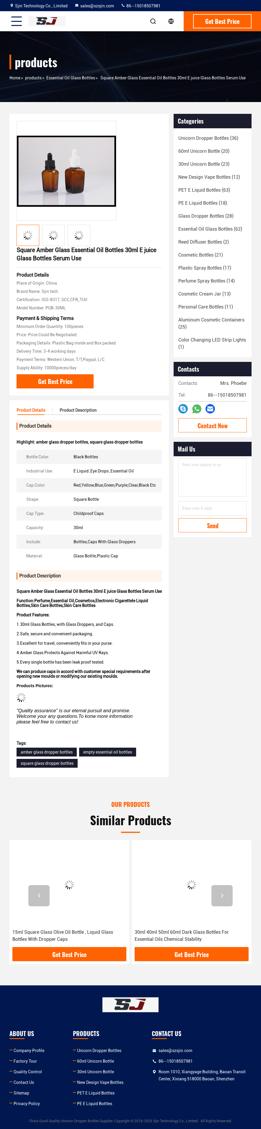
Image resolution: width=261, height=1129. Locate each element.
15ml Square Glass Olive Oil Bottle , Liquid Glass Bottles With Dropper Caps (62, 935)
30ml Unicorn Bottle (95, 1071)
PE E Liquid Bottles (94, 1103)
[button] (39, 895)
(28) (206, 216)
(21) (200, 255)
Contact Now (213, 425)
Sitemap (21, 1093)
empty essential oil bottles (107, 752)
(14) (206, 281)
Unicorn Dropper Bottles (99, 1050)
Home (14, 78)
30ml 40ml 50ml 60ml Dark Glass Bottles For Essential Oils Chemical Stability (182, 935)
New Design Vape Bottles (100, 1082)
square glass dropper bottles (47, 763)
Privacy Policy (27, 1103)
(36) (208, 138)
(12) (209, 177)
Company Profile (29, 1050)
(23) (203, 164)
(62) (210, 229)
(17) (204, 268)
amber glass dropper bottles (47, 752)
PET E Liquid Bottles (96, 1093)
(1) (212, 343)
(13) (204, 294)
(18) (202, 203)
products (33, 78)
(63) (204, 190)
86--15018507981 (141, 6)
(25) (211, 323)
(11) (205, 307)
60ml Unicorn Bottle (95, 1061)
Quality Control (28, 1071)
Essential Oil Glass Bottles (70, 78)
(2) (203, 242)
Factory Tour (25, 1061)
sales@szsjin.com (94, 6)
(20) (203, 151)
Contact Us (24, 1082)
